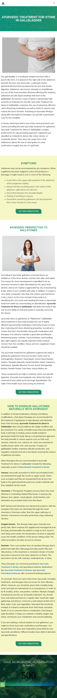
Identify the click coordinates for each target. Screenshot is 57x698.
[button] (28, 211)
